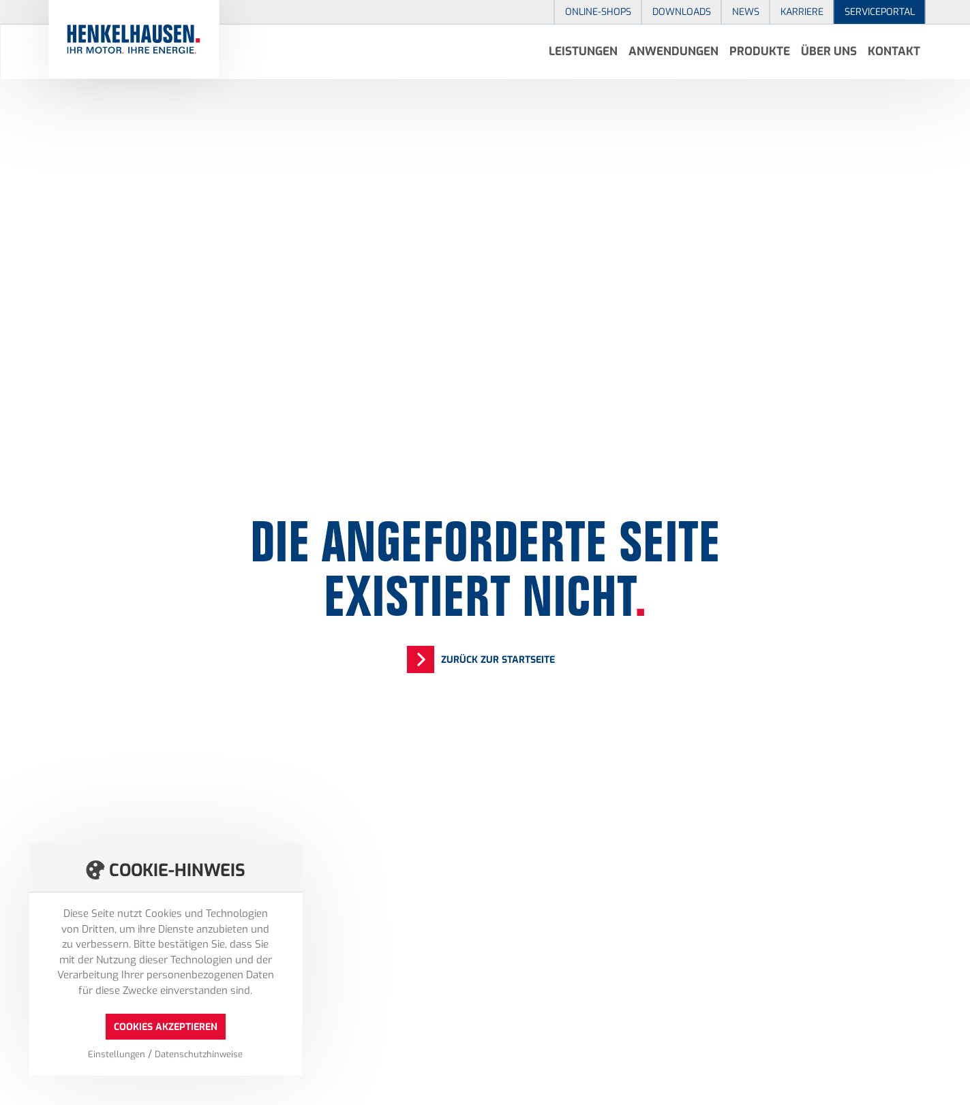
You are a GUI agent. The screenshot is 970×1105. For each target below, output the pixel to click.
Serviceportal (880, 11)
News (745, 11)
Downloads (681, 11)
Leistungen (583, 51)
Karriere (801, 11)
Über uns (829, 51)
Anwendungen (673, 51)
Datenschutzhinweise (199, 1054)
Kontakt (894, 51)
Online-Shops (598, 11)
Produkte (759, 51)
